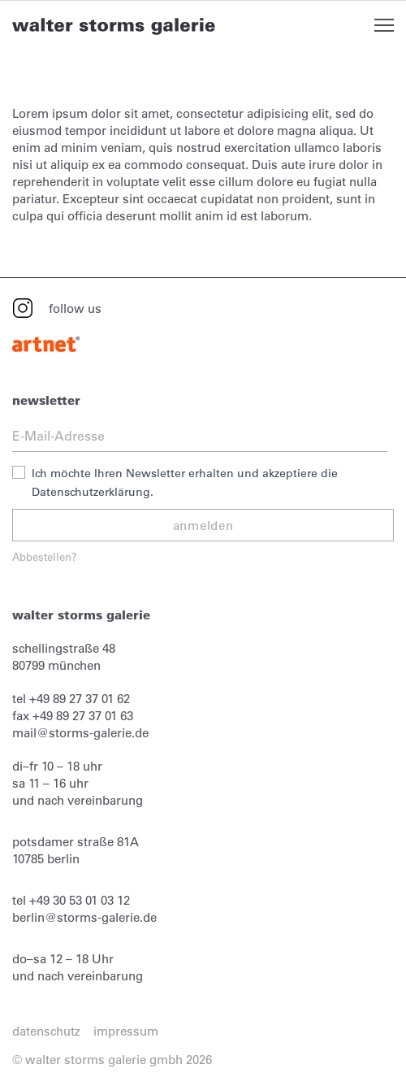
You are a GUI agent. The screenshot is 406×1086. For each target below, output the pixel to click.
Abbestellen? (44, 556)
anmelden (203, 525)
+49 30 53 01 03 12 (79, 900)
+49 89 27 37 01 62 (79, 698)
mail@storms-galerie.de (80, 733)
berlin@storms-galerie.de (84, 917)
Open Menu (384, 25)
